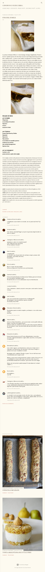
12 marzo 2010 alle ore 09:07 (13, 270)
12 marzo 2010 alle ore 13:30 (13, 303)
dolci (12, 211)
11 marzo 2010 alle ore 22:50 (13, 247)
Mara (8, 319)
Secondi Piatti (30, 8)
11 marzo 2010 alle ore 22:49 (13, 235)
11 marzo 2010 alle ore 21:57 (13, 225)
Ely (8, 371)
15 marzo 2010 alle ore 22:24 (13, 377)
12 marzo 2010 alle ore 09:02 (13, 260)
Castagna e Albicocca (13, 239)
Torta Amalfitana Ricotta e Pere (16, 552)
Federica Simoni (11, 219)
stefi (8, 296)
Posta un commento (8, 403)
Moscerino (10, 334)
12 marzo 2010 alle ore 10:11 (13, 281)
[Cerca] (42, 2)
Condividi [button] (4, 209)
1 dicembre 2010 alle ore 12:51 (13, 400)
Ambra (9, 229)
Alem (8, 251)
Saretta (9, 274)
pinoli (17, 211)
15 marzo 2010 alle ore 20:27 (13, 366)
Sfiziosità (13, 8)
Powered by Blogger (22, 565)
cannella (9, 211)
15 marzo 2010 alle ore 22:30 (13, 388)
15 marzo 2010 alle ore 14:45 (13, 329)
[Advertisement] (22, 419)
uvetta (20, 211)
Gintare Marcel (27, 567)
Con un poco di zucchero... (12, 5)
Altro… (38, 8)
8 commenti (10, 492)
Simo (8, 264)
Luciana (9, 286)
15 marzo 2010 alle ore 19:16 (13, 341)
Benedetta (10, 345)
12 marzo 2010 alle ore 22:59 (13, 315)
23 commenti (11, 555)
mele (15, 211)
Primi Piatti (21, 8)
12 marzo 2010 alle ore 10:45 (13, 292)
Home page (6, 8)
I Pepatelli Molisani (10, 490)
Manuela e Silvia (11, 308)
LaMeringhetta (11, 393)
